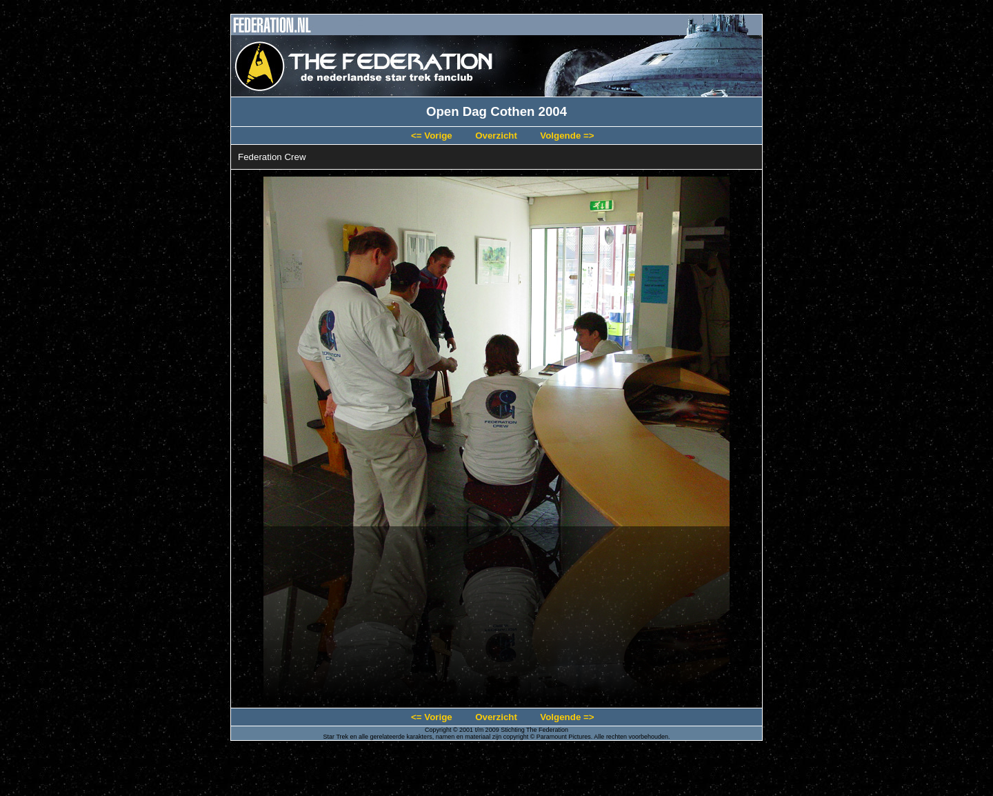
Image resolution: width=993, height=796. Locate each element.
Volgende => (567, 135)
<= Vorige (431, 135)
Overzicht (496, 135)
